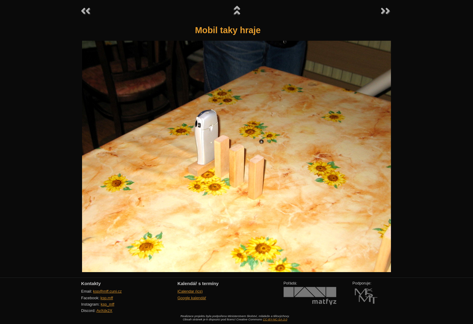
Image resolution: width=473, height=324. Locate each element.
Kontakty (91, 283)
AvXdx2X (104, 310)
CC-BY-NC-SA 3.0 (275, 319)
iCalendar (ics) (190, 291)
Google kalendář (191, 298)
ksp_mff (107, 304)
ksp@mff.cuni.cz (107, 291)
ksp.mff (106, 298)
